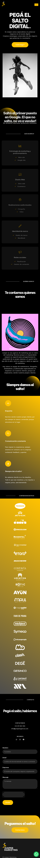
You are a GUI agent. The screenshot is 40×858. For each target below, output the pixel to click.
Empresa (6, 767)
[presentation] (13, 794)
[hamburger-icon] (36, 4)
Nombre (5, 748)
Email (4, 757)
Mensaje (5, 777)
